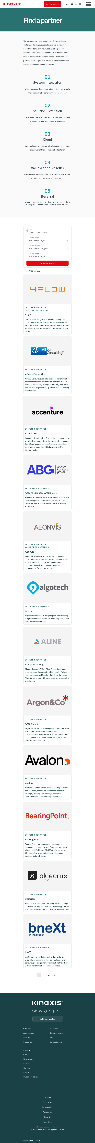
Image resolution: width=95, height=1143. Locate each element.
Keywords (30, 229)
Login (66, 4)
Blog (51, 1037)
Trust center (47, 1112)
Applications (28, 1033)
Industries (27, 1042)
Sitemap (47, 1097)
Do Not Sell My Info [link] (31, 1140)
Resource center (56, 1033)
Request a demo (52, 4)
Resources (53, 1029)
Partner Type (33, 237)
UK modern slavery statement (47, 1127)
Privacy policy (47, 1107)
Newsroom (28, 1059)
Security (47, 1117)
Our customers (55, 1042)
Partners (27, 1072)
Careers (26, 1068)
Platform (27, 1037)
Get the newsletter (47, 1019)
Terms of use (47, 1102)
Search (80, 4)
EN (75, 4)
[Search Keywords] (49, 232)
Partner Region (34, 245)
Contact (26, 1054)
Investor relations (30, 1077)
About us (27, 1050)
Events (26, 1063)
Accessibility (47, 1122)
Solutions (27, 1029)
